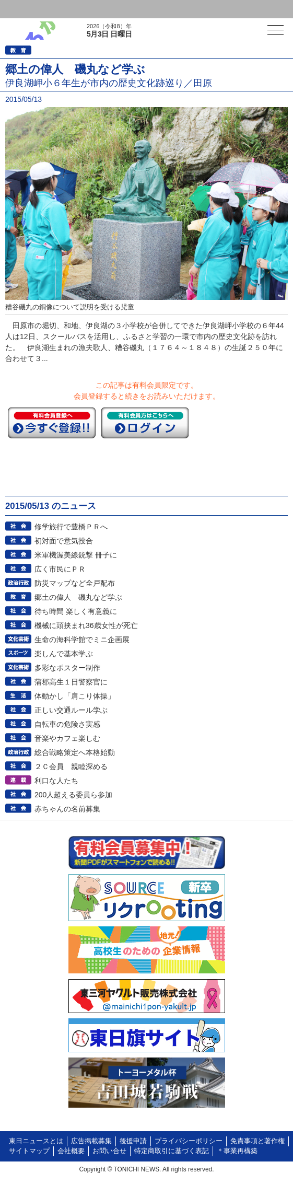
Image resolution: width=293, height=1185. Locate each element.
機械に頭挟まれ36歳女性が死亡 (86, 625)
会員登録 (80, 9)
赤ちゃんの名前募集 (67, 809)
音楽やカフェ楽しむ (67, 738)
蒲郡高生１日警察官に (71, 682)
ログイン (29, 9)
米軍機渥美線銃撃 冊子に (75, 555)
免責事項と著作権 (257, 1141)
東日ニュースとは (36, 1141)
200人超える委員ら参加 (73, 795)
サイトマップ (29, 1151)
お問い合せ (109, 1151)
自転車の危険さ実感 (67, 724)
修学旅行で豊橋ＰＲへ (71, 526)
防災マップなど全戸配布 (74, 583)
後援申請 (133, 1141)
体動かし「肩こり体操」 (74, 696)
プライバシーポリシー (188, 1141)
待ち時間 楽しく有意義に (75, 611)
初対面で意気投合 (63, 541)
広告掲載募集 (91, 1141)
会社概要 (71, 1151)
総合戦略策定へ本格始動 (74, 752)
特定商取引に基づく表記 (171, 1151)
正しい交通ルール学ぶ (71, 710)
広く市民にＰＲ (60, 569)
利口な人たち (56, 780)
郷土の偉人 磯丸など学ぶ (78, 597)
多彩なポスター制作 (67, 668)
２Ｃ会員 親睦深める (71, 766)
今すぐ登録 (52, 422)
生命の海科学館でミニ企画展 (82, 639)
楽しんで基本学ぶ (63, 653)
